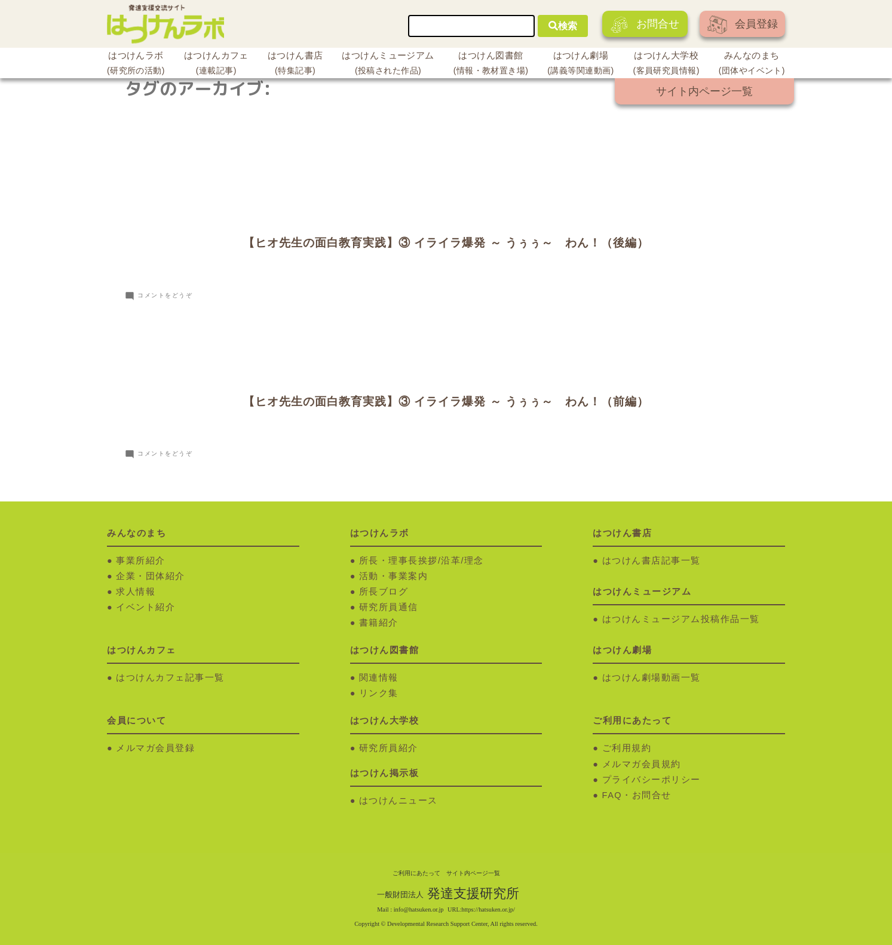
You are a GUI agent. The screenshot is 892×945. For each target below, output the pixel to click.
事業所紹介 (140, 560)
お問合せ (645, 24)
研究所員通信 (388, 607)
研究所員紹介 (388, 748)
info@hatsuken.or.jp (419, 909)
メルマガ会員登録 (155, 748)
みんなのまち (752, 64)
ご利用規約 (627, 748)
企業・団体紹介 (150, 576)
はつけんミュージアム (388, 64)
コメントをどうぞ (164, 295)
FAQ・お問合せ (637, 795)
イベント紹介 (145, 607)
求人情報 (135, 591)
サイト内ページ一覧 (704, 91)
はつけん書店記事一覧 (651, 560)
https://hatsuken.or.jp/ (488, 909)
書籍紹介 (379, 622)
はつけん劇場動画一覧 (651, 677)
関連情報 (379, 677)
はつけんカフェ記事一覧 (170, 677)
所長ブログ (384, 591)
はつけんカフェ (216, 64)
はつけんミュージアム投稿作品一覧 (681, 619)
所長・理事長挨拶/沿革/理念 (421, 560)
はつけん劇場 (580, 64)
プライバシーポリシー (651, 779)
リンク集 (379, 693)
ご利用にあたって (416, 873)
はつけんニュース (398, 800)
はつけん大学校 (666, 64)
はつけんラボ (136, 64)
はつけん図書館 (491, 64)
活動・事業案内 (393, 576)
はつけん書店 (295, 64)
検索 (562, 26)
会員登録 (742, 25)
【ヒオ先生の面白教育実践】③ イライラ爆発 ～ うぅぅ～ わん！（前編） (446, 401)
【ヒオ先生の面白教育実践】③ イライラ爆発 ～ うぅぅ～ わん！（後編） (446, 242)
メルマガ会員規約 (641, 764)
